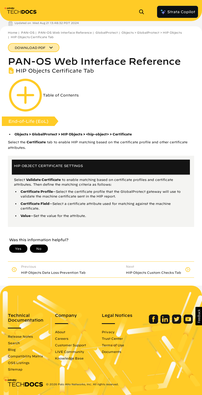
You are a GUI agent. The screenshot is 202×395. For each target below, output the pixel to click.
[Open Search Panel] (143, 11)
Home (12, 32)
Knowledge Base (69, 358)
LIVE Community (69, 351)
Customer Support (70, 345)
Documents (111, 351)
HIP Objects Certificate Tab (32, 37)
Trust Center (112, 338)
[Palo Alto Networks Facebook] (154, 322)
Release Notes (20, 336)
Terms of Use (113, 345)
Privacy (108, 332)
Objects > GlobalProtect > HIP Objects (152, 32)
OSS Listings (18, 362)
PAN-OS (27, 32)
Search (14, 343)
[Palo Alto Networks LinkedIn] (165, 322)
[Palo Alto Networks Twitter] (177, 322)
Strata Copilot (177, 12)
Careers (61, 338)
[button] (198, 316)
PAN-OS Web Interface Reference (65, 32)
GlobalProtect (106, 32)
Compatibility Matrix (25, 356)
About (60, 332)
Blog (12, 349)
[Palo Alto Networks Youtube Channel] (188, 322)
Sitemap (15, 369)
